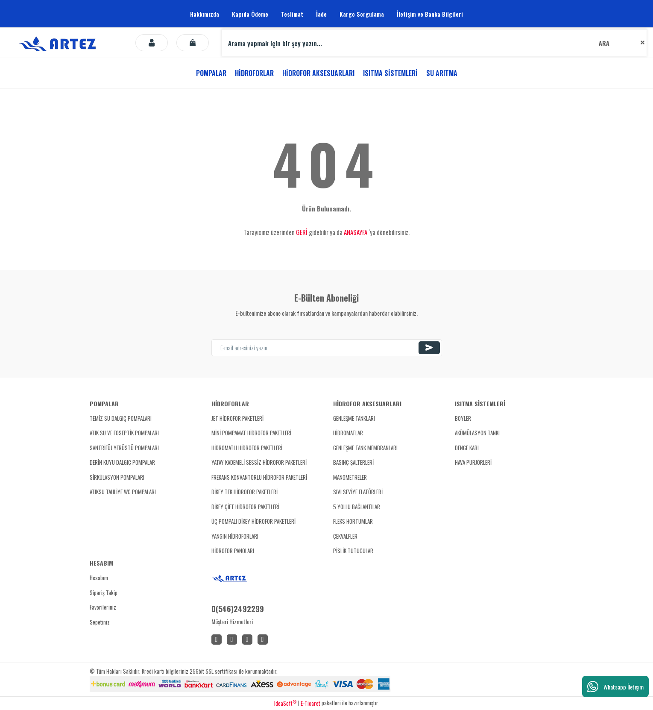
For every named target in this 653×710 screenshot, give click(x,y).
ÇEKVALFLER (345, 536)
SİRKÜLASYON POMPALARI (117, 477)
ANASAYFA (355, 232)
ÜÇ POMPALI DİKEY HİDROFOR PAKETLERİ (253, 521)
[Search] (434, 42)
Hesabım (99, 577)
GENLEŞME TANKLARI (354, 418)
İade (321, 13)
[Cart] (192, 42)
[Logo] (60, 42)
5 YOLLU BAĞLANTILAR (356, 506)
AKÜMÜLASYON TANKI (477, 432)
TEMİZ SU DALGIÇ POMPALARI (121, 418)
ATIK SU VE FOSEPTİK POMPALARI (124, 432)
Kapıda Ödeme (250, 13)
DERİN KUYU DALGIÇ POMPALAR (122, 462)
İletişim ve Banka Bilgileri (430, 13)
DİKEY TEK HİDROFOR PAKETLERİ (244, 491)
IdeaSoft (285, 703)
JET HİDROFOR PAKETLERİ (237, 418)
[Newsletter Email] (326, 347)
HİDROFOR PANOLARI (232, 550)
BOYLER (463, 418)
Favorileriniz (103, 607)
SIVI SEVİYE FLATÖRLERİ (358, 491)
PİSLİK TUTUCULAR (353, 550)
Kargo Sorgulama (362, 13)
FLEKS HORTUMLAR (353, 521)
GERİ (301, 232)
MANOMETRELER (350, 477)
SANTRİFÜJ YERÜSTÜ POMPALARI (124, 447)
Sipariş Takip (103, 592)
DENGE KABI (467, 447)
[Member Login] (151, 42)
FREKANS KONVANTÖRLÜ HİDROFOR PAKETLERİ (259, 477)
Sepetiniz (100, 622)
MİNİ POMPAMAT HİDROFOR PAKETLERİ (251, 432)
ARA (604, 42)
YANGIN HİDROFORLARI (234, 536)
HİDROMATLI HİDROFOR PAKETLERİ (246, 447)
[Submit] (429, 347)
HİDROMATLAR (348, 432)
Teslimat (292, 13)
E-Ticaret (310, 703)
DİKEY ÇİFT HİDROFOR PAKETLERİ (245, 506)
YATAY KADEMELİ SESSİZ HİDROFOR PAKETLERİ (259, 462)
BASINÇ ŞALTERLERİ (353, 462)
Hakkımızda (204, 13)
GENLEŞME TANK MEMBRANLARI (365, 447)
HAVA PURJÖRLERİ (473, 462)
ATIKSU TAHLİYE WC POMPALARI (123, 491)
